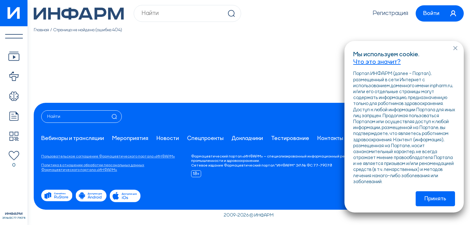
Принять (435, 199)
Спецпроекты (205, 138)
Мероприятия (130, 138)
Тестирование (290, 138)
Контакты (330, 138)
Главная (41, 30)
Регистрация (390, 13)
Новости (167, 138)
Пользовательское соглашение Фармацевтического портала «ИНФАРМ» (108, 156)
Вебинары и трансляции (72, 138)
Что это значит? (377, 62)
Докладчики (247, 138)
